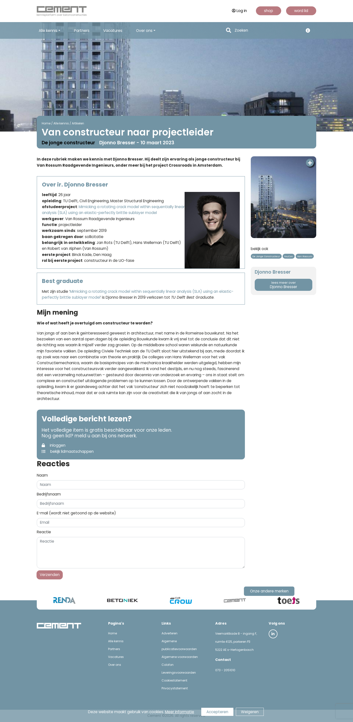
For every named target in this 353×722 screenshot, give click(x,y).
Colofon (168, 665)
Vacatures (112, 30)
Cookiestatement (174, 680)
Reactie (44, 532)
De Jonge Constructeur (266, 256)
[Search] (267, 30)
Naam (42, 475)
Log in (239, 10)
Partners (81, 30)
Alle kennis (61, 123)
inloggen (53, 445)
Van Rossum (304, 256)
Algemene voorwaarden (180, 657)
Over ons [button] (144, 30)
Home (46, 123)
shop (268, 10)
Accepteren (217, 711)
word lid (301, 10)
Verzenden (50, 574)
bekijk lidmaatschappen (68, 451)
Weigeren (250, 711)
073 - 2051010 (225, 670)
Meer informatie (179, 711)
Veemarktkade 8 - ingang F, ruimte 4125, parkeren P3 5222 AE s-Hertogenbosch (236, 641)
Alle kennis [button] (48, 30)
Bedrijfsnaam (49, 494)
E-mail (76, 513)
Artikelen (78, 123)
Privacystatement (175, 688)
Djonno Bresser (283, 285)
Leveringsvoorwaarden (179, 672)
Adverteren (169, 633)
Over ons (114, 665)
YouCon (288, 256)
